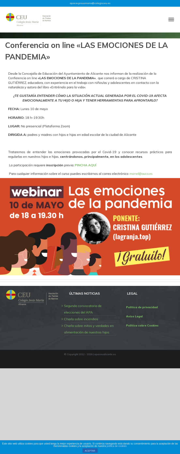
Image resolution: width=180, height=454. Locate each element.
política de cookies (117, 446)
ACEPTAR (90, 451)
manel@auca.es (141, 174)
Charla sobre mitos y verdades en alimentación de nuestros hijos (89, 329)
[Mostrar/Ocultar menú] (171, 19)
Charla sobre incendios (81, 319)
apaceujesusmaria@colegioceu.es (90, 3)
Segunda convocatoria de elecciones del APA (83, 309)
